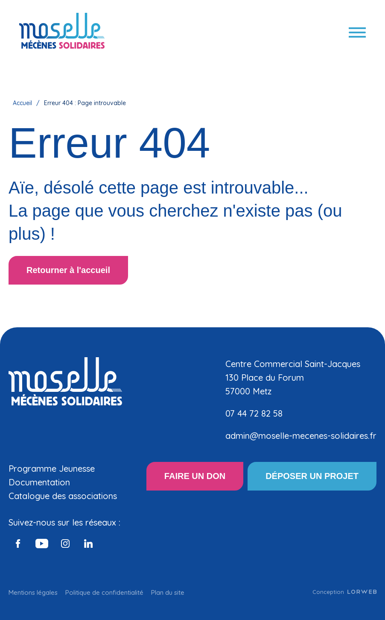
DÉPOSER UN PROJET (312, 476)
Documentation (39, 482)
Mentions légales (33, 592)
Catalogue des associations (63, 496)
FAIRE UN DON (194, 476)
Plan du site (167, 592)
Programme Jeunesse (52, 468)
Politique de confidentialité (104, 592)
